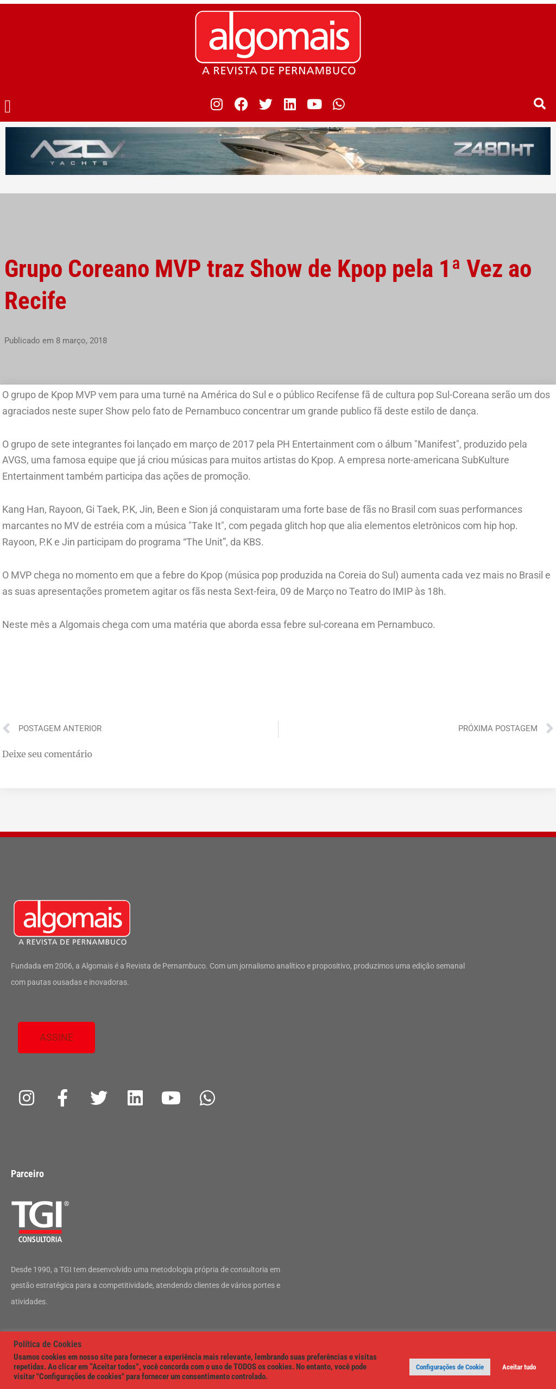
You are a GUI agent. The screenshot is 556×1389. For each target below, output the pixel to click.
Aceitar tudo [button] (519, 1367)
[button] (8, 107)
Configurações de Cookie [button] (450, 1367)
